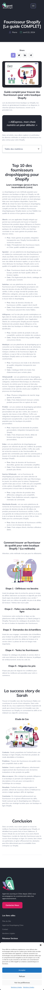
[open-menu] (33, 6)
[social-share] (13, 55)
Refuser (22, 976)
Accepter (22, 970)
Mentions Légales (16, 987)
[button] (40, 945)
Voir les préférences (22, 983)
